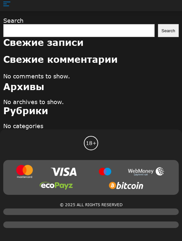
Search (13, 20)
